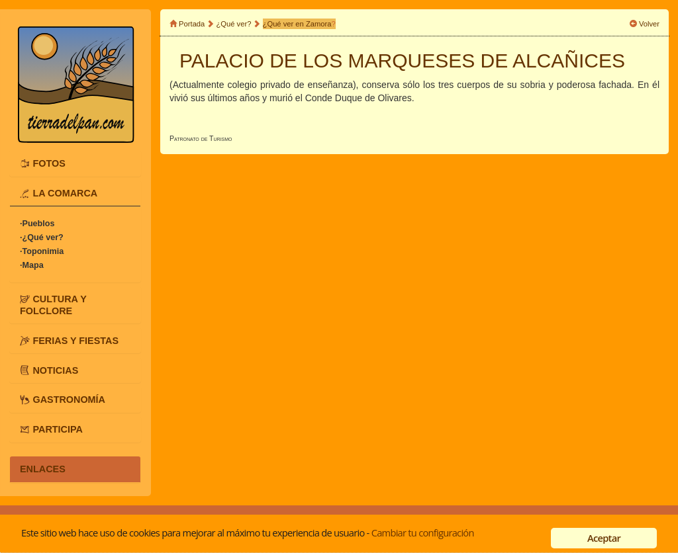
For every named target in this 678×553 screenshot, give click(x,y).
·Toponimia (42, 251)
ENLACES (43, 469)
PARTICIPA (57, 429)
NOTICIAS (55, 369)
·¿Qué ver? (42, 237)
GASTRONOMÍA (68, 399)
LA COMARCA (64, 193)
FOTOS (48, 163)
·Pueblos (37, 223)
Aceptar (603, 537)
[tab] (75, 163)
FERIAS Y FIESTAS (75, 340)
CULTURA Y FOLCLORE (53, 305)
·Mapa (32, 265)
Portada (192, 24)
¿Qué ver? (234, 24)
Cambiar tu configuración (422, 532)
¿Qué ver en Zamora (297, 24)
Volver (649, 24)
